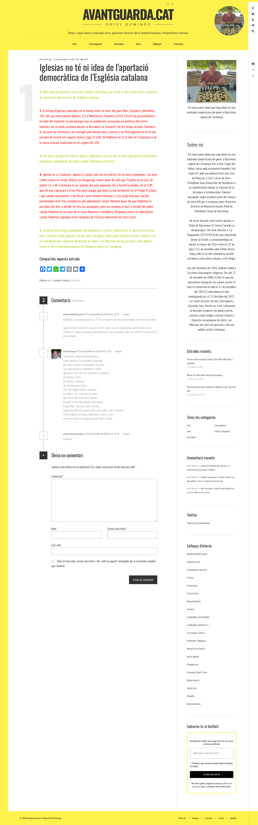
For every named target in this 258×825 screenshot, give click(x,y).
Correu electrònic (117, 529)
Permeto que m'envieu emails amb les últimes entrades (211, 765)
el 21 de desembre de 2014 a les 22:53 (94, 351)
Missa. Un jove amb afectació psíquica (204, 375)
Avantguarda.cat (128, 14)
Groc (138, 44)
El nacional (192, 585)
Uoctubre (119, 44)
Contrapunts (95, 44)
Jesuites (190, 609)
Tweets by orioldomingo (198, 523)
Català (221, 818)
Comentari (57, 476)
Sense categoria (222, 431)
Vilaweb (190, 696)
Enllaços (157, 44)
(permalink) (75, 280)
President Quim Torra (197, 672)
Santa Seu (191, 688)
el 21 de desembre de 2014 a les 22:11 (102, 314)
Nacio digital (193, 656)
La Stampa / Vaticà (196, 632)
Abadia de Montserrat (197, 554)
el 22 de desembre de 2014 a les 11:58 (102, 433)
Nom (54, 529)
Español (233, 818)
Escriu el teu (77, 300)
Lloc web (56, 545)
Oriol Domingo (45, 59)
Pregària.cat (192, 664)
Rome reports (193, 680)
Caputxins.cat (193, 561)
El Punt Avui (192, 593)
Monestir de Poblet (196, 648)
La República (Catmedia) (198, 617)
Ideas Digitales (194, 601)
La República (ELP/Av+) (197, 625)
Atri (75, 44)
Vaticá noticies (194, 703)
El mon (190, 577)
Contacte (178, 44)
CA (168, 4)
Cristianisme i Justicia (197, 569)
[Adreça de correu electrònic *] (211, 753)
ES (172, 4)
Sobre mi (182, 818)
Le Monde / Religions (196, 640)
